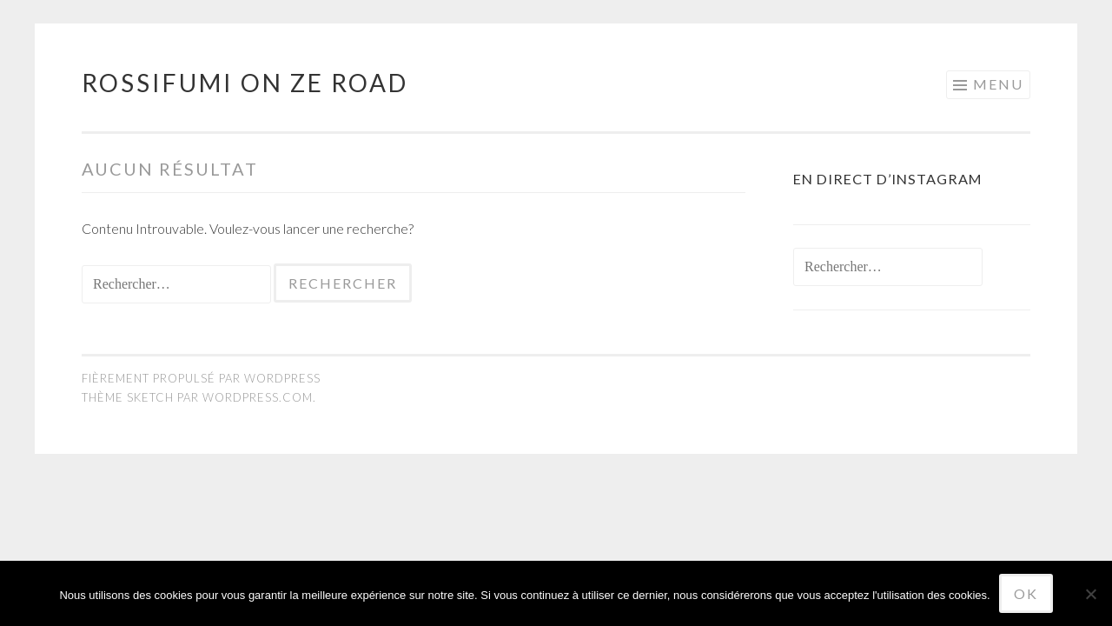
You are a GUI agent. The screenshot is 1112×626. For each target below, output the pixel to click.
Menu (998, 84)
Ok (1026, 593)
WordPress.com (257, 397)
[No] (1090, 594)
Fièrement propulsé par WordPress (201, 378)
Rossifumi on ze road (245, 82)
